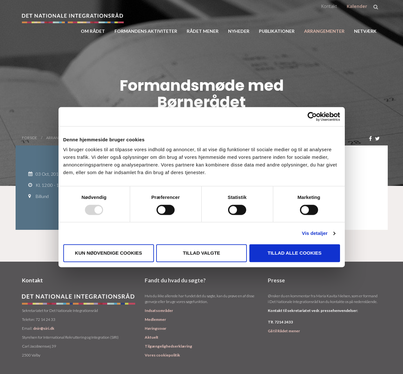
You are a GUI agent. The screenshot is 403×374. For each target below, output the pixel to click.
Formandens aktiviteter (146, 31)
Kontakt (329, 6)
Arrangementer (324, 31)
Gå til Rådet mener (284, 330)
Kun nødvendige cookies (108, 253)
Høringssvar (155, 328)
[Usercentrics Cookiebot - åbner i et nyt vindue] (312, 116)
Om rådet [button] (93, 31)
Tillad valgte (201, 253)
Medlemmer (155, 319)
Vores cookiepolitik (162, 355)
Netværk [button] (365, 31)
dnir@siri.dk (43, 328)
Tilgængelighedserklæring (168, 346)
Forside (29, 137)
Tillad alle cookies (294, 253)
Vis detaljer (315, 233)
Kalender (357, 6)
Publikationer (277, 31)
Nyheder (238, 31)
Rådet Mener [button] (203, 31)
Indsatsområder (159, 310)
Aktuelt (151, 337)
